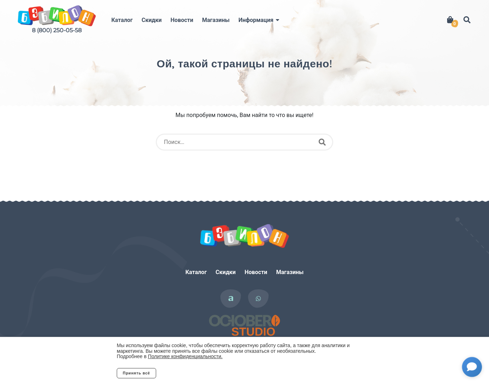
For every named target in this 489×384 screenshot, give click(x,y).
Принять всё (136, 373)
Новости (182, 20)
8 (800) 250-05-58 (57, 30)
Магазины (216, 20)
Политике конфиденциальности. (185, 356)
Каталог (122, 20)
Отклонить (184, 373)
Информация (255, 20)
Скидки (152, 20)
